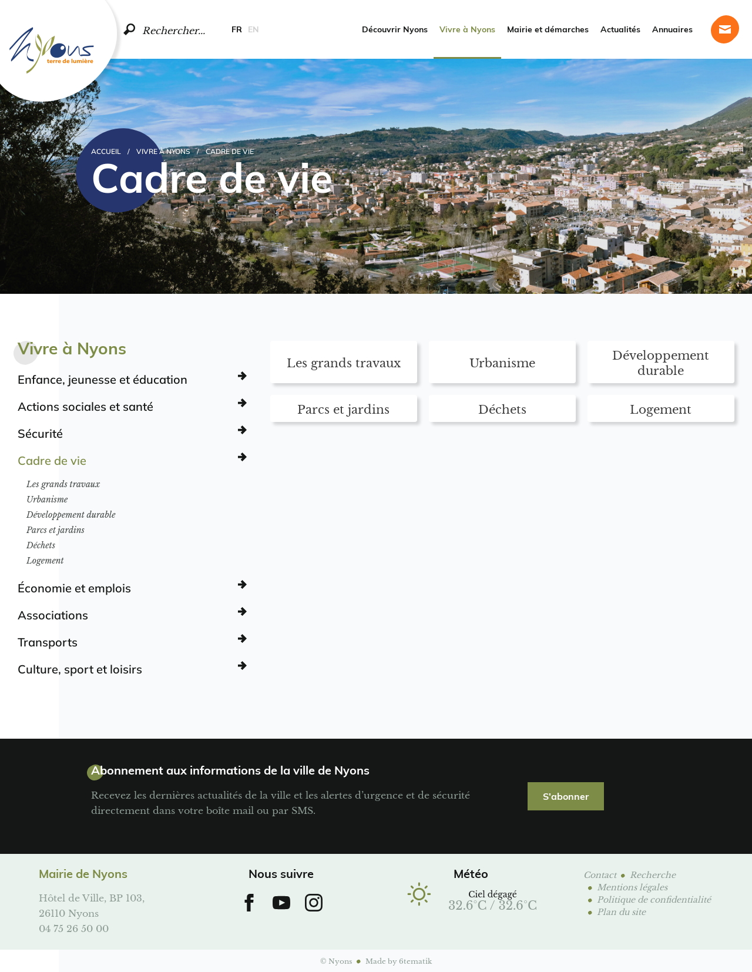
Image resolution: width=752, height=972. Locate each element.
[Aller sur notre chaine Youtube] (281, 902)
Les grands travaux (63, 484)
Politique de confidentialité (654, 899)
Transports (48, 641)
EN (253, 29)
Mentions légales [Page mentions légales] (632, 886)
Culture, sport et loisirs (80, 668)
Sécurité (40, 433)
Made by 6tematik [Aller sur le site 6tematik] (398, 961)
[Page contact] (725, 29)
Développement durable (71, 515)
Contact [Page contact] (599, 874)
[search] (129, 29)
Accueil (106, 151)
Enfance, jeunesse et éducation (102, 379)
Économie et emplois (74, 587)
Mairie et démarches (548, 29)
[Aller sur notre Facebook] (249, 902)
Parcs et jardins (55, 530)
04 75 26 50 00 (74, 927)
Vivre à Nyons (467, 29)
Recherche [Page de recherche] (653, 874)
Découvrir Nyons (395, 29)
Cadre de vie (52, 460)
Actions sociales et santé (85, 406)
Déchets (40, 545)
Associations (53, 614)
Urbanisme (47, 499)
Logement (45, 560)
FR (236, 29)
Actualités (620, 29)
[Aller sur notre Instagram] (314, 902)
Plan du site (621, 911)
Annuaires (672, 29)
